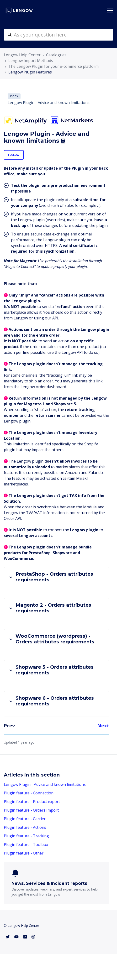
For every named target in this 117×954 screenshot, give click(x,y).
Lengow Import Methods (30, 60)
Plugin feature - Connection (28, 793)
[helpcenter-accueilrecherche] (58, 35)
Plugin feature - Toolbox (26, 844)
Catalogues (56, 54)
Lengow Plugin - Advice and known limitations (45, 784)
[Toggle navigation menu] (110, 10)
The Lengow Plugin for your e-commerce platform (53, 66)
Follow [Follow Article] (13, 154)
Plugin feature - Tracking (26, 836)
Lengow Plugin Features (30, 72)
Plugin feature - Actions (25, 827)
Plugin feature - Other (23, 853)
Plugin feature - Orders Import (31, 810)
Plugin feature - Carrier (25, 818)
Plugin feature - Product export (32, 801)
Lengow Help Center (22, 54)
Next (103, 725)
